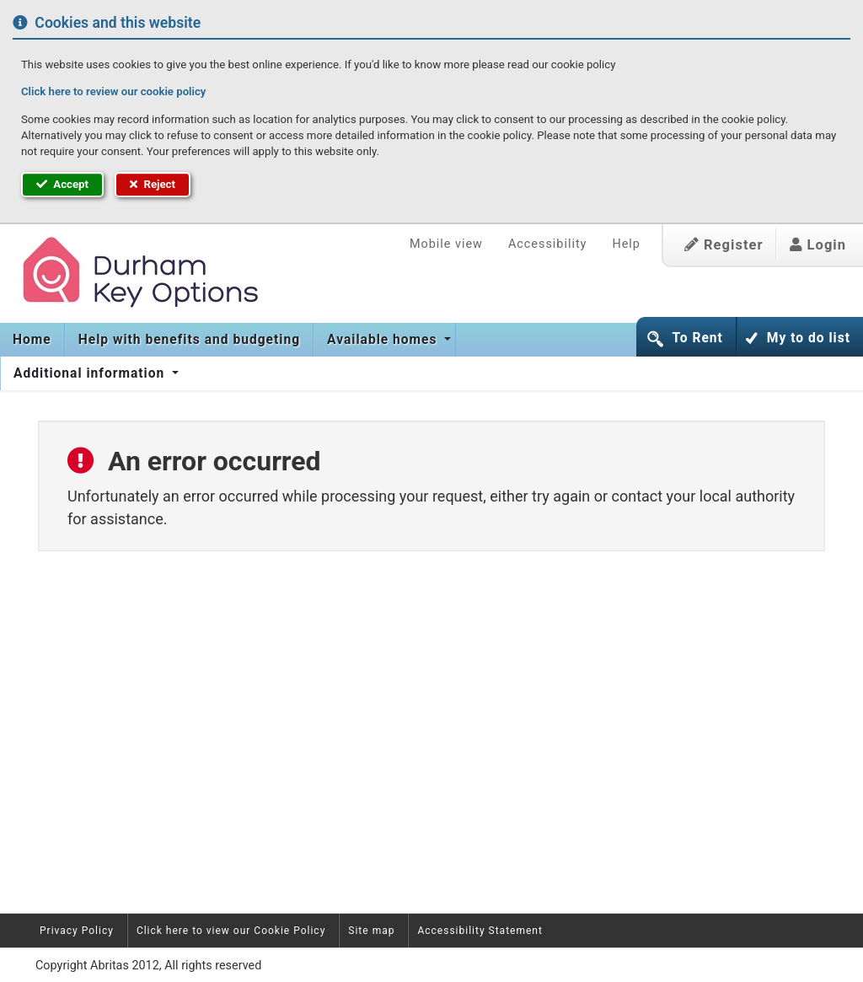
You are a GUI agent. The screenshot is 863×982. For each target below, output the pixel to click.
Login (818, 245)
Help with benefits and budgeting (189, 339)
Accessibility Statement (479, 930)
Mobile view (446, 244)
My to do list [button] (808, 338)
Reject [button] (152, 184)
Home (32, 339)
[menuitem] (32, 340)
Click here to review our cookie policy (113, 91)
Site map (371, 930)
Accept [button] (62, 184)
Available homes (384, 339)
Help (626, 244)
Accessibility (547, 244)
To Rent (697, 338)
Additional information (91, 373)
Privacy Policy (77, 930)
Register (724, 245)
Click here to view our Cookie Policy (231, 930)
